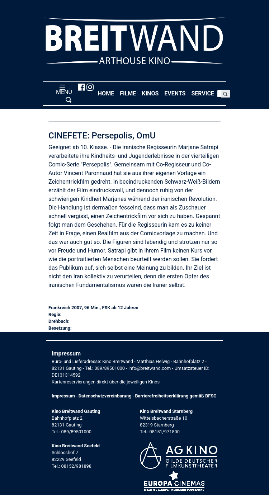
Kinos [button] (151, 93)
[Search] (219, 94)
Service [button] (204, 93)
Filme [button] (129, 93)
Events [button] (176, 93)
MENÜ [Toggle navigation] (62, 93)
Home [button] (107, 93)
